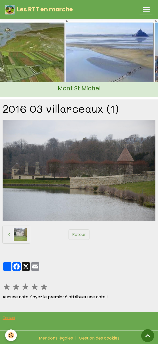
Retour (79, 234)
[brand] (39, 10)
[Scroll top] (147, 335)
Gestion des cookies (99, 338)
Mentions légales (56, 338)
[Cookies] (11, 335)
